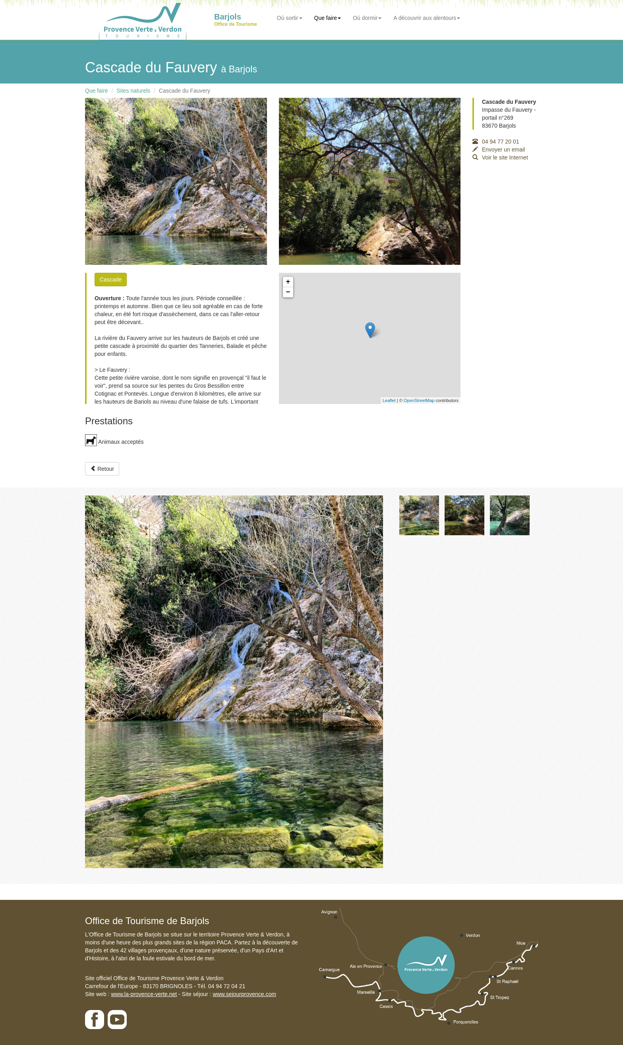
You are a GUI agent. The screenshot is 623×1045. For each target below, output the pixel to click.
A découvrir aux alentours (426, 18)
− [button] (288, 292)
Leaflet (389, 400)
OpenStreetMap (419, 400)
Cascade (111, 279)
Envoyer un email (498, 149)
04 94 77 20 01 (495, 141)
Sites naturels (133, 90)
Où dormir (367, 18)
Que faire (327, 18)
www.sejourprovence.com (244, 994)
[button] (107, 681)
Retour (102, 469)
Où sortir (289, 18)
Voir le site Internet (500, 157)
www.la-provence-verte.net (144, 994)
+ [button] (288, 282)
